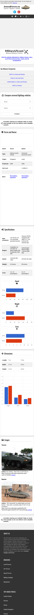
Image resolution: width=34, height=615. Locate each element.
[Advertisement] (17, 34)
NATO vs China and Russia (17, 74)
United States (8, 596)
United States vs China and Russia (17, 82)
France (6, 614)
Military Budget (8, 577)
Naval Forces (8, 573)
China (5, 605)
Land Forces (7, 564)
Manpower (7, 582)
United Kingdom (8, 609)
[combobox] (17, 102)
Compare (17, 114)
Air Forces (7, 569)
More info (15, 2)
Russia (6, 600)
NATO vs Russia (17, 85)
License (13, 475)
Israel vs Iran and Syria (17, 78)
